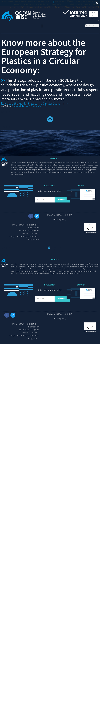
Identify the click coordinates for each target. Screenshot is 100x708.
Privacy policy (59, 219)
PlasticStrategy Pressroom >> (30, 105)
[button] (54, 2)
